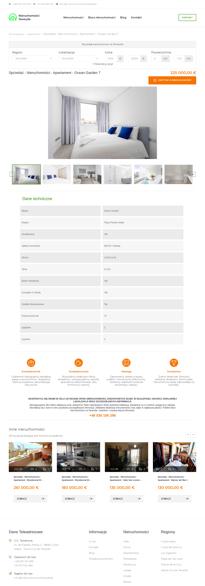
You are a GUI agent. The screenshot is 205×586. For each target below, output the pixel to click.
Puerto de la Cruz (171, 564)
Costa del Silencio (171, 547)
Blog (91, 552)
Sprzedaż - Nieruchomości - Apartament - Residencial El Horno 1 (27, 479)
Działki (127, 575)
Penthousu (129, 564)
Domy (127, 547)
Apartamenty (131, 552)
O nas (92, 541)
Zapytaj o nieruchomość (172, 80)
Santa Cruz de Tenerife (174, 570)
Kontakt (187, 17)
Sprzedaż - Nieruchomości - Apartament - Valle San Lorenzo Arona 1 (125, 479)
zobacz (30, 498)
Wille (126, 541)
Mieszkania (129, 558)
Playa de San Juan (172, 558)
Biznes (127, 581)
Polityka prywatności (101, 558)
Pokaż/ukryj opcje (103, 63)
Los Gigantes (168, 552)
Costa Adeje (168, 541)
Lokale (127, 570)
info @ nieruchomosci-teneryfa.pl (33, 577)
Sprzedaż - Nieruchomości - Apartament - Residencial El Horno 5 (75, 479)
